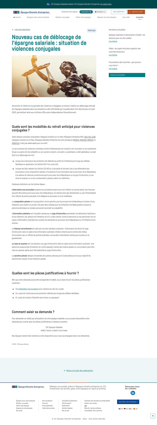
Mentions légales (67, 408)
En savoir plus (106, 4)
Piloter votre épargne (83, 17)
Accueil (18, 17)
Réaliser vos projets (62, 17)
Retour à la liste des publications (79, 371)
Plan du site (65, 410)
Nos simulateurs (47, 401)
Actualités (139, 17)
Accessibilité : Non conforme (93, 410)
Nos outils (126, 17)
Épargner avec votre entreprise (38, 17)
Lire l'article (113, 41)
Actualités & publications (69, 401)
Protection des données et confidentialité (97, 401)
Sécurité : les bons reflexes (92, 408)
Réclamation (66, 406)
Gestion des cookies (90, 403)
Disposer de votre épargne (106, 17)
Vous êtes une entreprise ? (128, 402)
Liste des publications (22, 30)
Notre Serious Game (48, 408)
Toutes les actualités (117, 75)
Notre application (47, 406)
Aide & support (66, 403)
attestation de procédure (28, 289)
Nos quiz (45, 403)
